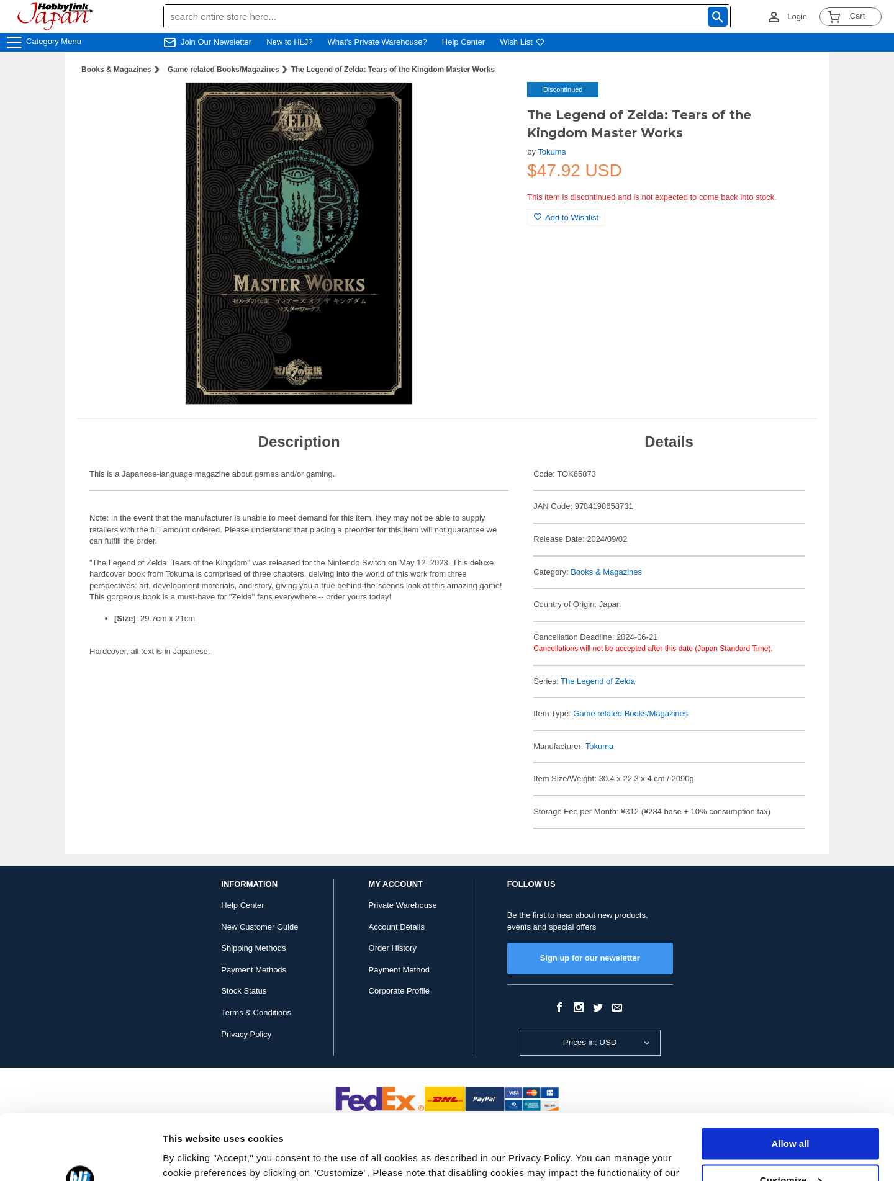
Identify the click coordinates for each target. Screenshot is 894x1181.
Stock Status (243, 990)
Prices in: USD (590, 1042)
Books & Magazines (116, 69)
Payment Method (399, 969)
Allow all (791, 1078)
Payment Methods (253, 969)
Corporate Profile (399, 990)
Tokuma (552, 151)
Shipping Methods (253, 948)
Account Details (397, 927)
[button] (492, 104)
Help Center (463, 42)
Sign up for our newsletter (590, 958)
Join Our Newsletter (216, 42)
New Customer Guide (259, 927)
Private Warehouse (403, 905)
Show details (191, 1156)
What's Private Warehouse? (377, 42)
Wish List (522, 42)
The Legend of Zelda (598, 681)
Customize (791, 1114)
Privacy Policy (246, 1034)
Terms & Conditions (256, 1012)
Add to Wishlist (566, 217)
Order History (393, 948)
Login (797, 16)
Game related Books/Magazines (223, 69)
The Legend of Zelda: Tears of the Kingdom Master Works (393, 69)
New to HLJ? (289, 42)
